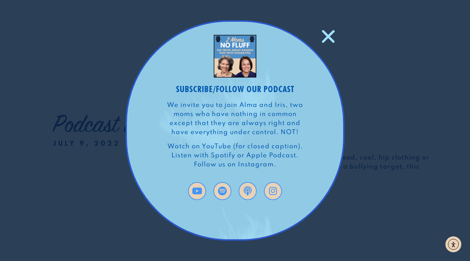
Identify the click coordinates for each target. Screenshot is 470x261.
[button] (328, 37)
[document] (235, 130)
